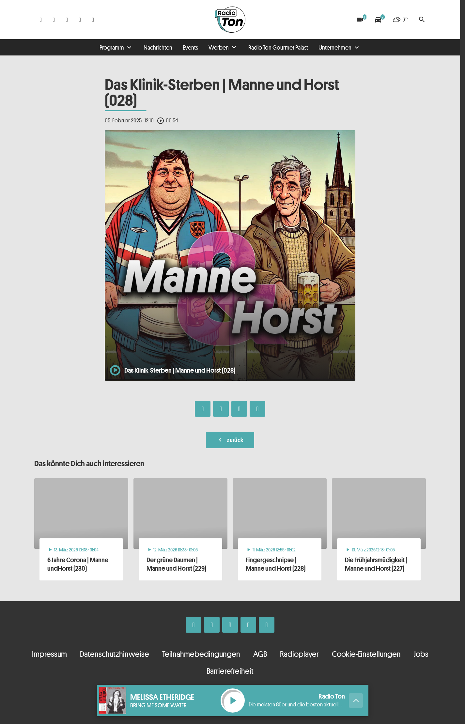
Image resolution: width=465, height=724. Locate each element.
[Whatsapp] (66, 19)
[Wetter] (400, 19)
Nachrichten (158, 47)
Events (190, 47)
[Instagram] (53, 19)
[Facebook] (40, 19)
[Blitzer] (360, 19)
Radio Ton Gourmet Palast (278, 47)
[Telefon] (79, 19)
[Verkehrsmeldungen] (378, 19)
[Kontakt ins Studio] (93, 19)
